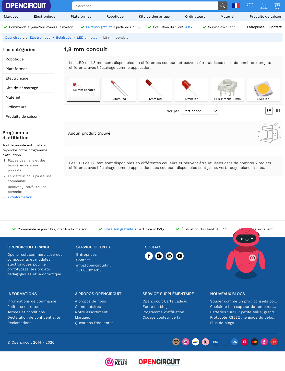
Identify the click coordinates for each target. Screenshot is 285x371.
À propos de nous (90, 301)
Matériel (227, 16)
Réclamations (19, 323)
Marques (11, 16)
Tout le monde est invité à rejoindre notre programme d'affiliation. (24, 150)
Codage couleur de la (161, 317)
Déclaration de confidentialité (33, 317)
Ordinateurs (195, 16)
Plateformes (81, 16)
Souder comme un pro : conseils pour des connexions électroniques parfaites (244, 301)
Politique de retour (24, 306)
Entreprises (255, 27)
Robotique (115, 16)
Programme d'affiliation (163, 312)
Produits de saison (265, 16)
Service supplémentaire (168, 293)
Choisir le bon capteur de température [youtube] (244, 306)
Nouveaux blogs (227, 293)
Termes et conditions (26, 312)
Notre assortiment (91, 312)
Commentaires (88, 306)
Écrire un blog (154, 306)
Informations (22, 293)
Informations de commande (31, 301)
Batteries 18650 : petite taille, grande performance (244, 312)
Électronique (44, 16)
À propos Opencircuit (98, 293)
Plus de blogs (222, 323)
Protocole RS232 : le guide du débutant (244, 317)
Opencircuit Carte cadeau (164, 301)
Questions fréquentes (94, 323)
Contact (275, 27)
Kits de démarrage (154, 16)
